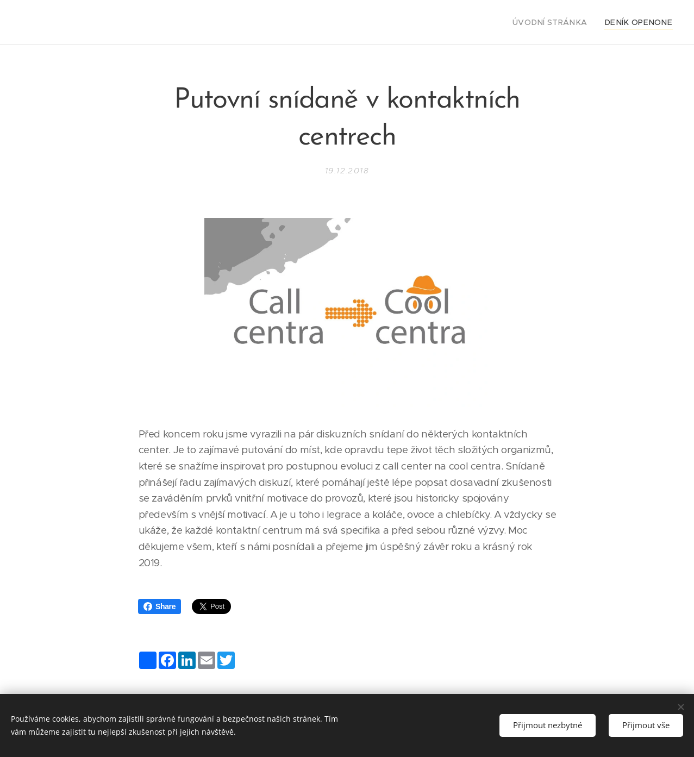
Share (159, 606)
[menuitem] (563, 22)
